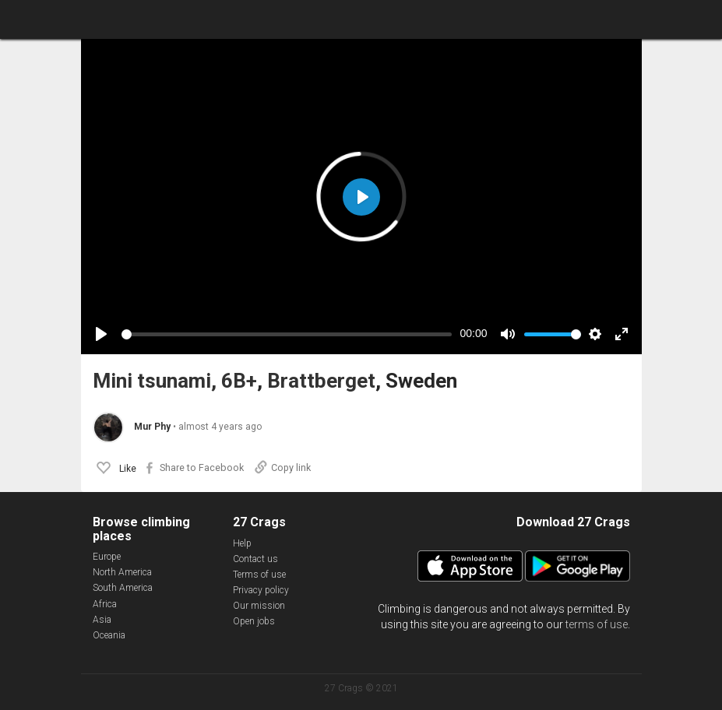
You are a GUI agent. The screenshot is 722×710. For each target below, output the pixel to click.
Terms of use (259, 574)
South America (123, 587)
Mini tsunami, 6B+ (175, 381)
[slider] (287, 334)
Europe (107, 556)
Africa (105, 604)
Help (242, 543)
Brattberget (321, 381)
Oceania (109, 635)
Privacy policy (261, 590)
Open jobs (254, 621)
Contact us (255, 559)
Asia (102, 619)
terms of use (596, 624)
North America (122, 572)
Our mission (259, 605)
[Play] (101, 334)
